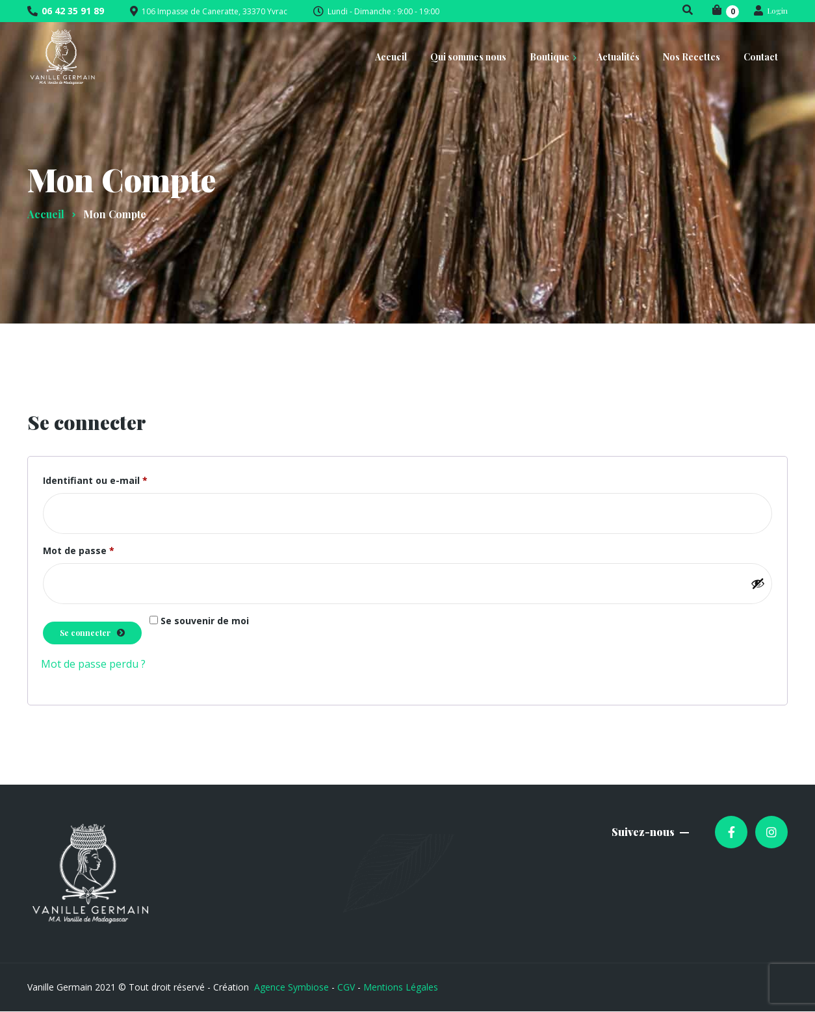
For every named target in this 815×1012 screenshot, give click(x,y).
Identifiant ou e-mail (122, 479)
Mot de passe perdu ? (93, 664)
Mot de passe (105, 549)
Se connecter (85, 632)
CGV (346, 987)
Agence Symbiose (291, 987)
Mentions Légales (400, 987)
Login (771, 10)
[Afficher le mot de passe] (758, 583)
